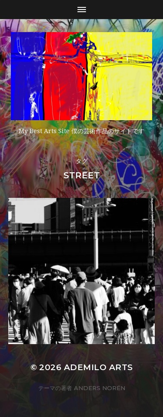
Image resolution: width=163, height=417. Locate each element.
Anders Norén (99, 387)
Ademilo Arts (98, 367)
